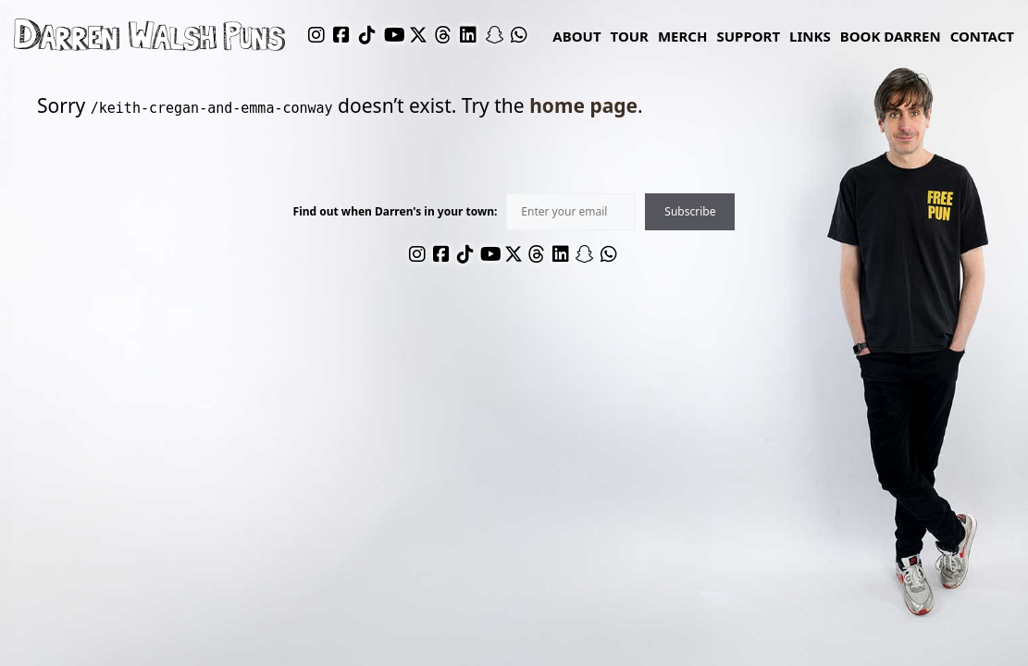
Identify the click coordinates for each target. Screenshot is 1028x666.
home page (583, 105)
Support (748, 36)
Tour (630, 36)
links (810, 36)
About (576, 36)
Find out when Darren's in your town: (395, 211)
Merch (683, 36)
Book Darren (890, 36)
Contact (982, 36)
